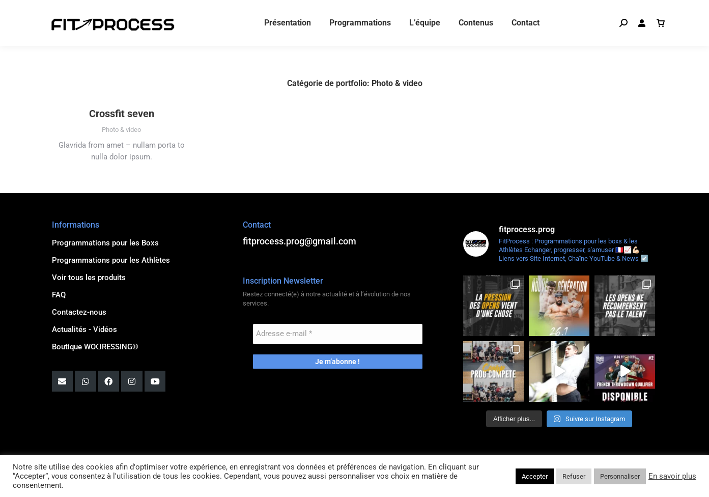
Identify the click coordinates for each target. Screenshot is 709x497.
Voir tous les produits (89, 277)
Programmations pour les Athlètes (111, 260)
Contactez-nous (79, 312)
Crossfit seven (121, 113)
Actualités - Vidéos (84, 329)
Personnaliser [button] (620, 476)
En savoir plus (672, 476)
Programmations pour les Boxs (105, 242)
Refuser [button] (573, 476)
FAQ (59, 294)
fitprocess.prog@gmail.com (96, 10)
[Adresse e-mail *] (337, 334)
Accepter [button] (535, 476)
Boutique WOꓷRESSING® (95, 346)
